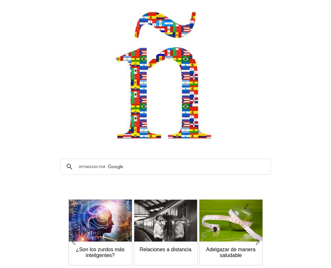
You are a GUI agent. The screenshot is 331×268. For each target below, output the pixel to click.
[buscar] (165, 167)
